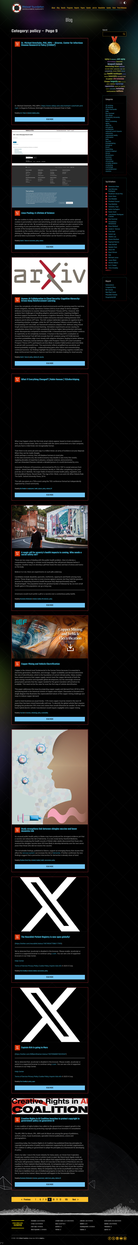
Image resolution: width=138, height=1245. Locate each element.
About (53, 8)
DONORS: (82, 1224)
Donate (88, 8)
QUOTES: (107, 1230)
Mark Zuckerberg (111, 121)
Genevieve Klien (113, 186)
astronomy (109, 133)
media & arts (48, 1178)
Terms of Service (21, 966)
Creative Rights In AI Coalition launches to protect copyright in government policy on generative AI (50, 1120)
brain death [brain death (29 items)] (107, 69)
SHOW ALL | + (108, 270)
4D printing (109, 107)
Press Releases (122, 8)
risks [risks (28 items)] (119, 86)
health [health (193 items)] (110, 73)
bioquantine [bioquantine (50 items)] (119, 61)
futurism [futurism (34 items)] (123, 71)
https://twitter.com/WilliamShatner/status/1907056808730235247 (40, 1054)
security (42, 357)
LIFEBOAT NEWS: (60, 1221)
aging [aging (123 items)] (107, 59)
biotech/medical (32, 113)
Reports (76, 8)
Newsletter (101, 8)
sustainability (44, 713)
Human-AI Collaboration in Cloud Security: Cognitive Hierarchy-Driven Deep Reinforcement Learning (50, 300)
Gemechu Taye (113, 207)
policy (37, 113)
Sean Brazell (112, 244)
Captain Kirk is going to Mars (34, 1048)
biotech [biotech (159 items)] (119, 64)
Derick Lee (111, 234)
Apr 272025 (17, 213)
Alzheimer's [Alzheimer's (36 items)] (114, 59)
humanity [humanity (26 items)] (124, 74)
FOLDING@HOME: (84, 1227)
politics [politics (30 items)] (108, 84)
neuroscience (48, 860)
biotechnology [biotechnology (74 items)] (109, 67)
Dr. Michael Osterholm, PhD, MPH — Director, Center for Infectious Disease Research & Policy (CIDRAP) (52, 44)
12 (60, 1199)
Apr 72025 (17, 664)
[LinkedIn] (117, 1238)
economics (32, 241)
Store (114, 8)
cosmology (109, 167)
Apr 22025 (17, 937)
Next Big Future (111, 292)
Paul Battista (112, 204)
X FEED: (33, 1224)
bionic (108, 147)
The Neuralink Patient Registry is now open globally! (45, 937)
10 (53, 1199)
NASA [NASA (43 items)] (119, 82)
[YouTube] (121, 1238)
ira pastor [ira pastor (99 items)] (109, 79)
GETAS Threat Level (18, 1224)
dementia (56, 853)
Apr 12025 (17, 1047)
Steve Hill (111, 250)
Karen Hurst (112, 212)
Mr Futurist (109, 290)
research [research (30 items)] (116, 86)
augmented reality (112, 135)
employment (31, 488)
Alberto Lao (112, 237)
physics (40, 488)
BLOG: (57, 1224)
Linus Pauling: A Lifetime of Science (37, 213)
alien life (108, 125)
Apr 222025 (17, 300)
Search (124, 34)
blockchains (110, 155)
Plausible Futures (111, 295)
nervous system (29, 853)
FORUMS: (82, 1230)
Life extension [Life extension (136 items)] (118, 79)
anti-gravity (109, 127)
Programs (70, 8)
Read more (49, 119)
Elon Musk (109, 115)
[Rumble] (125, 1238)
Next (74, 1199)
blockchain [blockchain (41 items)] (122, 66)
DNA (107, 111)
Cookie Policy (44, 966)
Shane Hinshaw (113, 239)
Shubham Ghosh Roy (25, 860)
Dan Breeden (23, 488)
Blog (58, 8)
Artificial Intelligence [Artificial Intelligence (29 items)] (111, 61)
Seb (109, 255)
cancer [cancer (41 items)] (111, 69)
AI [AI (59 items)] (110, 59)
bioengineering (110, 143)
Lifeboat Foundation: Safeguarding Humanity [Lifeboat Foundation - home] (28, 8)
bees (107, 139)
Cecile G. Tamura (24, 241)
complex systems (111, 163)
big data (108, 141)
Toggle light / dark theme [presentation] (125, 3)
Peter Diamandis (111, 109)
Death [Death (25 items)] (124, 69)
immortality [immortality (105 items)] (112, 76)
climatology (34, 713)
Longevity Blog (111, 287)
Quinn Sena (112, 196)
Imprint (52, 966)
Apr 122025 (17, 553)
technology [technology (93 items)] (120, 89)
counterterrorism (111, 169)
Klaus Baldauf (113, 226)
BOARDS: (107, 1224)
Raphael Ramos (113, 242)
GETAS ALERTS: (108, 1221)
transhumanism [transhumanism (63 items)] (111, 91)
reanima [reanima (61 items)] (112, 84)
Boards (63, 8)
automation (109, 137)
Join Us (94, 8)
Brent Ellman (112, 252)
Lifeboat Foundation (23, 1238)
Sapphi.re (42, 1238)
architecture (109, 129)
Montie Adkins (113, 263)
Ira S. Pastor (23, 113)
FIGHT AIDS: (35, 1227)
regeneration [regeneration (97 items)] (109, 86)
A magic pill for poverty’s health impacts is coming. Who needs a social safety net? (51, 554)
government (41, 1178)
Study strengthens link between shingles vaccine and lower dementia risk (49, 830)
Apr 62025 (17, 830)
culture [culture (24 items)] (121, 69)
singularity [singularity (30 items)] (123, 86)
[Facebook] (109, 1238)
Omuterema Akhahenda (26, 599)
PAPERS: (58, 1230)
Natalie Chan (112, 247)
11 (57, 1199)
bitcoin (108, 153)
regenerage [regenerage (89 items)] (119, 84)
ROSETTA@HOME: (36, 1230)
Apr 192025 (17, 379)
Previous (27, 1199)
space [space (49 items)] (107, 89)
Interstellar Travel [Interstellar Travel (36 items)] (121, 76)
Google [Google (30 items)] (105, 74)
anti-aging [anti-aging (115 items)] (121, 59)
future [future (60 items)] (119, 71)
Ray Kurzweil (110, 113)
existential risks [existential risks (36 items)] (108, 71)
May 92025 (17, 44)
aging (107, 123)
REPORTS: (58, 1227)
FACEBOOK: (34, 1221)
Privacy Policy (33, 966)
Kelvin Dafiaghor (114, 209)
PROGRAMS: (107, 1227)
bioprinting (109, 149)
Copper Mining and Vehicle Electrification (40, 664)
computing (109, 165)
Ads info (58, 966)
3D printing (109, 105)
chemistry (109, 159)
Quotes (109, 8)
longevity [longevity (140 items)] (114, 81)
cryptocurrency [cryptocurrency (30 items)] (117, 69)
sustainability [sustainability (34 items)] (113, 89)
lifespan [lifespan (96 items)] (107, 82)
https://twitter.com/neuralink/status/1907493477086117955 (38, 943)
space (33, 1081)
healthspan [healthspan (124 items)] (117, 74)
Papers (83, 8)
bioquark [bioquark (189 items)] (111, 64)
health (36, 488)
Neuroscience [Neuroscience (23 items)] (123, 82)
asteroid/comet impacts (114, 131)
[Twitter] (113, 1238)
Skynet (108, 119)
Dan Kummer (112, 219)
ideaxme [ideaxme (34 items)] (106, 76)
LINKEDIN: (82, 1221)
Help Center (19, 961)
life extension (45, 599)
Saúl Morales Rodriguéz (112, 190)
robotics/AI (36, 357)
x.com (54, 954)
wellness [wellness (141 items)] (119, 91)
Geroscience (110, 285)
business (28, 713)
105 (66, 1199)
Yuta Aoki (22, 713)
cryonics (108, 171)
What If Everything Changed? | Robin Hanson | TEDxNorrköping (50, 379)
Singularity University (113, 117)
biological (109, 145)
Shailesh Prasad (113, 201)
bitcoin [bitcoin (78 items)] (117, 67)
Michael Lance (113, 257)
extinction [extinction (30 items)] (115, 71)
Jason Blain (112, 260)
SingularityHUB (111, 297)
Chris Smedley (23, 971)
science (41, 241)
